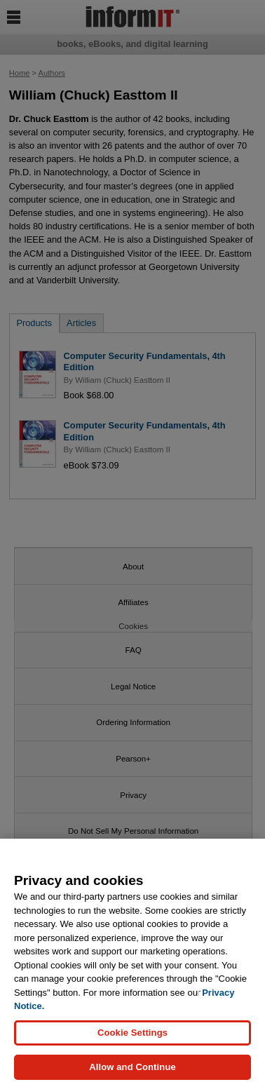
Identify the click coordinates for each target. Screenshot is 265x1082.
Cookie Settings (132, 1036)
